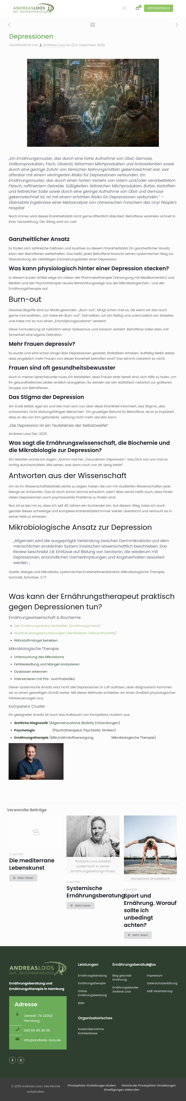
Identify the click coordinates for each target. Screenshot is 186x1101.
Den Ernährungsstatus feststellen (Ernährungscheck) (57, 625)
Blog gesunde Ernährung (121, 978)
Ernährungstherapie (92, 983)
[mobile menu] (124, 8)
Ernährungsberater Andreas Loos (125, 990)
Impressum (155, 975)
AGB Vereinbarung (159, 991)
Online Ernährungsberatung (92, 993)
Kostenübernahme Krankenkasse (91, 1031)
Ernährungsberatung (92, 975)
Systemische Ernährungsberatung (95, 891)
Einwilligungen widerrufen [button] (121, 1090)
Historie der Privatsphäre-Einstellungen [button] (149, 1085)
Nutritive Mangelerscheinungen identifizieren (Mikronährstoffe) (65, 633)
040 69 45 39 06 (37, 1030)
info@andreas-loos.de (42, 1040)
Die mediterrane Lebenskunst (31, 864)
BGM (81, 1003)
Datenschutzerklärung (162, 983)
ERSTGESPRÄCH (159, 8)
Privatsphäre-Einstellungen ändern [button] (92, 1085)
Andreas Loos (54, 45)
